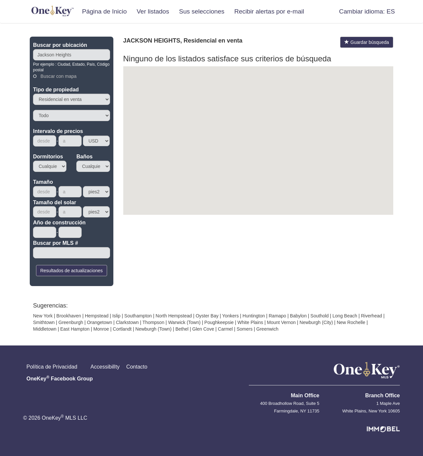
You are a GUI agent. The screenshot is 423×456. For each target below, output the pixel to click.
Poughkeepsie (219, 322)
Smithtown (44, 322)
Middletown (45, 329)
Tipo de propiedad (56, 89)
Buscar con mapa (59, 76)
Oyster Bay (207, 315)
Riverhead (371, 315)
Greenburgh (70, 322)
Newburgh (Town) (153, 329)
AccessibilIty (105, 367)
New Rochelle (351, 322)
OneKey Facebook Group (59, 378)
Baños (84, 156)
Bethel (182, 329)
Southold (319, 315)
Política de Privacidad (51, 367)
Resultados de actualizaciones (71, 270)
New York (43, 315)
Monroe (101, 329)
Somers (244, 329)
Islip (116, 315)
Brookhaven (69, 315)
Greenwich (267, 329)
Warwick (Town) (184, 322)
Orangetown (99, 322)
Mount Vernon (281, 322)
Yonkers (230, 315)
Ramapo (277, 315)
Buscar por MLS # (55, 243)
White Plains (250, 322)
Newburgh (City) (316, 322)
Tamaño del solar (54, 202)
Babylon (298, 315)
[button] (367, 11)
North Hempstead (174, 315)
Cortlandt (122, 329)
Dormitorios (48, 156)
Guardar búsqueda (366, 42)
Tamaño (43, 182)
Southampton (138, 315)
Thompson (153, 322)
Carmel (225, 329)
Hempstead (97, 315)
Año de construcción (59, 222)
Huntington (254, 315)
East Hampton (75, 329)
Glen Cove (203, 329)
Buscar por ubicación (60, 45)
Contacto (136, 367)
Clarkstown (127, 322)
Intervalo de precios (58, 131)
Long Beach (344, 315)
